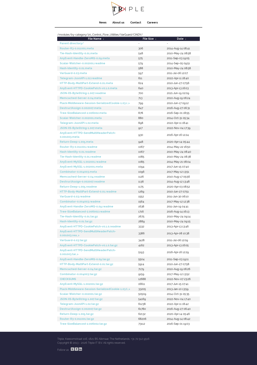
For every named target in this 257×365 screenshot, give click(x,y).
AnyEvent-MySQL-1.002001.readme (83, 161)
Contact (135, 22)
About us (118, 22)
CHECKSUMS (68, 279)
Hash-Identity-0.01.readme (78, 151)
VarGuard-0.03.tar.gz (73, 240)
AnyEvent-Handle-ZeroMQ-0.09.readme (86, 206)
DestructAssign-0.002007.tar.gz (81, 308)
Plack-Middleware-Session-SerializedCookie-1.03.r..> (95, 103)
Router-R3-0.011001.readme (78, 146)
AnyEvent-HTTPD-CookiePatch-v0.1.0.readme (90, 226)
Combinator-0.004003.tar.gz (78, 274)
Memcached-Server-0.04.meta (80, 98)
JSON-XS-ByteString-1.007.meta (81, 128)
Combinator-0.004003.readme (80, 201)
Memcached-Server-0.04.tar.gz (81, 269)
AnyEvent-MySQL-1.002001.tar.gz (81, 284)
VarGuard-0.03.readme (75, 196)
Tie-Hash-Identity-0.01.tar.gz (79, 216)
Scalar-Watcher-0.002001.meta (81, 118)
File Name (94, 38)
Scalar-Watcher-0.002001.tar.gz (81, 294)
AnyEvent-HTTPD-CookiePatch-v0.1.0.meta (88, 88)
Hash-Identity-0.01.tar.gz (76, 221)
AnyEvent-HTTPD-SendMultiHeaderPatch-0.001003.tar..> (88, 252)
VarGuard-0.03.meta (73, 73)
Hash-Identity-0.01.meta (76, 68)
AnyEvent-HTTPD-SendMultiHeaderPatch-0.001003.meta (88, 134)
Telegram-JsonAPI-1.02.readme (81, 78)
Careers (152, 22)
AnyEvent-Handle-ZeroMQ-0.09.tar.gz (85, 259)
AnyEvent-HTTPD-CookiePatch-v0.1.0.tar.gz (89, 245)
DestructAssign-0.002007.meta (80, 108)
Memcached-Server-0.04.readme (82, 176)
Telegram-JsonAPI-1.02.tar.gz (79, 304)
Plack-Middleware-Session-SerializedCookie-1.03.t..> (95, 289)
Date (180, 38)
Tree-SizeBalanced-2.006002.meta (83, 113)
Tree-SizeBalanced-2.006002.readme (85, 211)
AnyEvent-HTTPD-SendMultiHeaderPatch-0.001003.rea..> (88, 233)
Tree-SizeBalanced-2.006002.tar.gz (83, 323)
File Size (148, 38)
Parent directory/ (72, 43)
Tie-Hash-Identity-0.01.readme (80, 156)
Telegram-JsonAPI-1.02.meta (79, 123)
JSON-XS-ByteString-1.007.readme (83, 93)
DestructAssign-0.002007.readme (82, 181)
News (103, 22)
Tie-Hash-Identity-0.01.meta (79, 53)
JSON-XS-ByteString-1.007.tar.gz (81, 299)
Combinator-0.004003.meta (78, 171)
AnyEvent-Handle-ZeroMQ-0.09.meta (85, 58)
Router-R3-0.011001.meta (77, 48)
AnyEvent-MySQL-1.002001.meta (81, 166)
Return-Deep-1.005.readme (78, 186)
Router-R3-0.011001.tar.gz (77, 318)
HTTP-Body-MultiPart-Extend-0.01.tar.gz (86, 264)
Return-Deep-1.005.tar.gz (77, 314)
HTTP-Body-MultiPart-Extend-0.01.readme (88, 191)
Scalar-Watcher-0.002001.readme (82, 63)
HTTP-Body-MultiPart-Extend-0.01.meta (86, 83)
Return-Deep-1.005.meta (76, 141)
